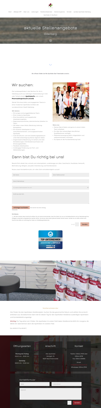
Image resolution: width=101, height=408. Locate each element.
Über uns (26, 12)
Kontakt (69, 12)
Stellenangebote (59, 12)
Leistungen (34, 12)
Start (10, 12)
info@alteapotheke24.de (79, 365)
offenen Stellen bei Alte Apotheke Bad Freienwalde (49, 73)
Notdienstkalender (46, 12)
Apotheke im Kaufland (50, 15)
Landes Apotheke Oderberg (82, 12)
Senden (85, 224)
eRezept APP (17, 12)
